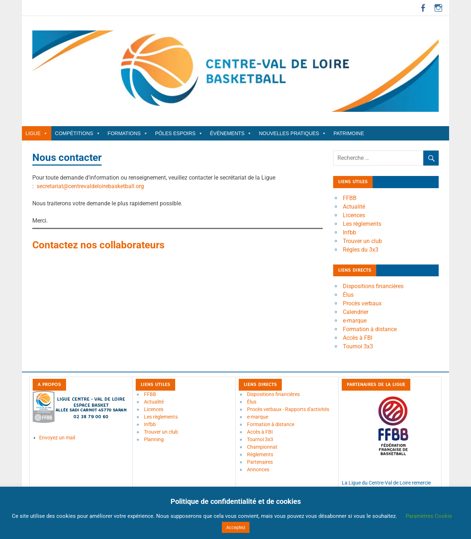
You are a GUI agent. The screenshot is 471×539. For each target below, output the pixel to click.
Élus (348, 294)
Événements (231, 133)
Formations (128, 133)
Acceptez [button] (235, 527)
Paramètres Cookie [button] (429, 516)
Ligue (36, 133)
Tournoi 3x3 (358, 346)
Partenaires (260, 462)
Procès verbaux (362, 303)
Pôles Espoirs (179, 133)
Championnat (262, 447)
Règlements (260, 454)
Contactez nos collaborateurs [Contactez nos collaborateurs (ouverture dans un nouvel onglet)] (98, 245)
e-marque (355, 320)
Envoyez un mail (57, 437)
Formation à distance (370, 329)
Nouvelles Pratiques (292, 133)
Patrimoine (349, 133)
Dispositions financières (373, 286)
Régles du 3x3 (360, 249)
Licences (354, 215)
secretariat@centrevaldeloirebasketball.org (90, 186)
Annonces (258, 469)
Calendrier (355, 312)
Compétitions (78, 133)
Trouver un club (362, 241)
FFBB (349, 198)
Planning (154, 439)
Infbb (349, 232)
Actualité (354, 206)
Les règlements (362, 223)
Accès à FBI (357, 337)
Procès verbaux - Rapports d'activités (288, 409)
